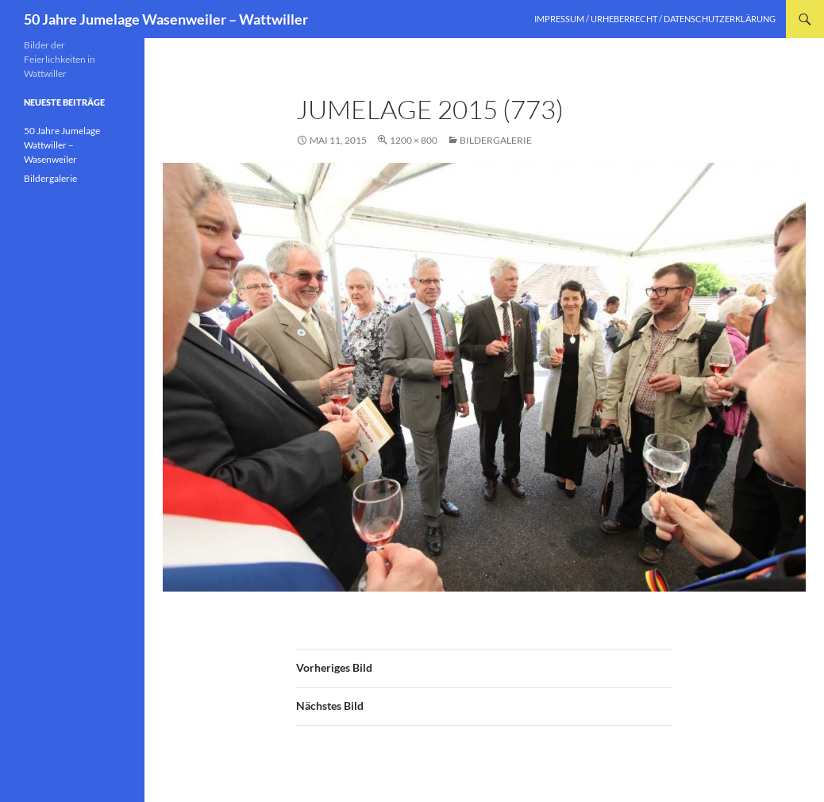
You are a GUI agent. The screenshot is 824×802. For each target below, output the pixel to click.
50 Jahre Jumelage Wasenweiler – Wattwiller (166, 19)
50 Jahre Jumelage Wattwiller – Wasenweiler (62, 145)
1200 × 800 (413, 140)
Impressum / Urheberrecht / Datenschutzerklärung (655, 18)
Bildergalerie (496, 140)
